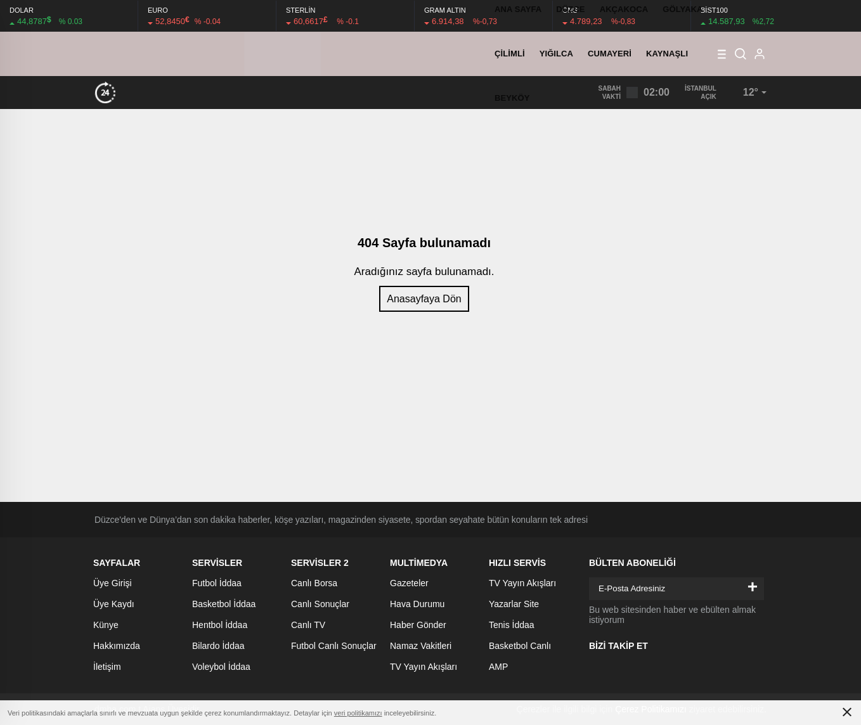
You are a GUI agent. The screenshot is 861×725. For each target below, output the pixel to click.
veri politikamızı (358, 713)
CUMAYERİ (609, 53)
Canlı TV (308, 625)
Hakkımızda (116, 646)
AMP (498, 667)
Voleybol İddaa (221, 667)
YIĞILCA (556, 53)
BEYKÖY (512, 98)
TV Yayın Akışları (423, 667)
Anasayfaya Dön (424, 298)
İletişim (107, 667)
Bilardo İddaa (218, 646)
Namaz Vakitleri (420, 646)
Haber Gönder (418, 625)
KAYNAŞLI (667, 53)
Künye (106, 625)
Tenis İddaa (511, 625)
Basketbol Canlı (520, 646)
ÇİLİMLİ (510, 53)
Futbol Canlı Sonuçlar (334, 646)
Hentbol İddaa (219, 625)
